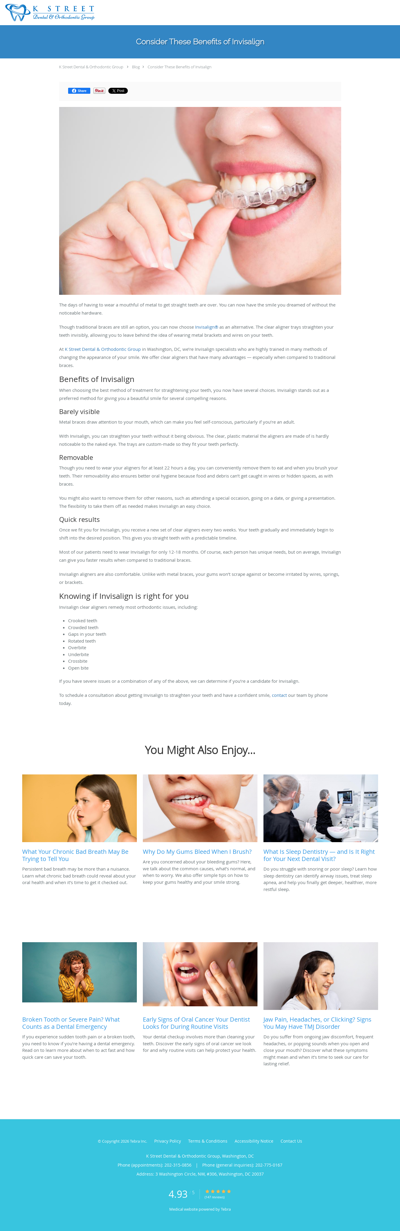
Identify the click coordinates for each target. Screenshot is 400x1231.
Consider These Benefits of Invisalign (180, 67)
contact (279, 695)
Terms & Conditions (207, 1141)
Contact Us (291, 1141)
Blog (136, 67)
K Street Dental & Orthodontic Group (91, 67)
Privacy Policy (167, 1141)
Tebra (226, 1209)
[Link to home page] (48, 12)
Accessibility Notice (254, 1141)
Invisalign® (206, 327)
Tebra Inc (138, 1141)
